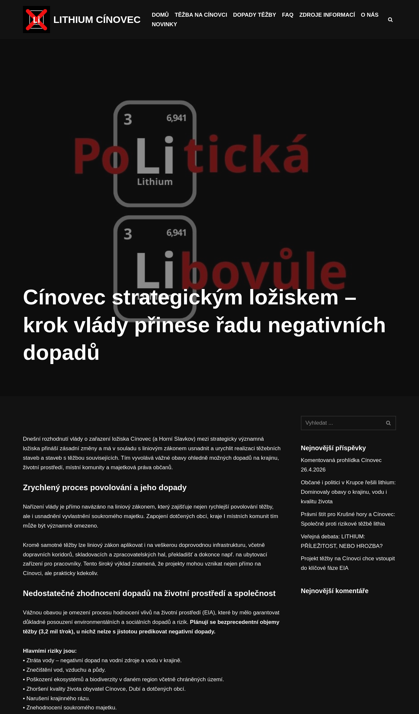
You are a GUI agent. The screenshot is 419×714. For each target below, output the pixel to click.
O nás (369, 15)
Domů (160, 15)
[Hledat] (390, 19)
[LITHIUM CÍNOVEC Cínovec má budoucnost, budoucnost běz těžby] (82, 19)
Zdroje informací (327, 15)
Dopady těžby (254, 15)
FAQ (287, 15)
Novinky (164, 24)
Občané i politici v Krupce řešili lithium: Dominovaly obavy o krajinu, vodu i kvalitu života (348, 492)
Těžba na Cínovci (201, 15)
